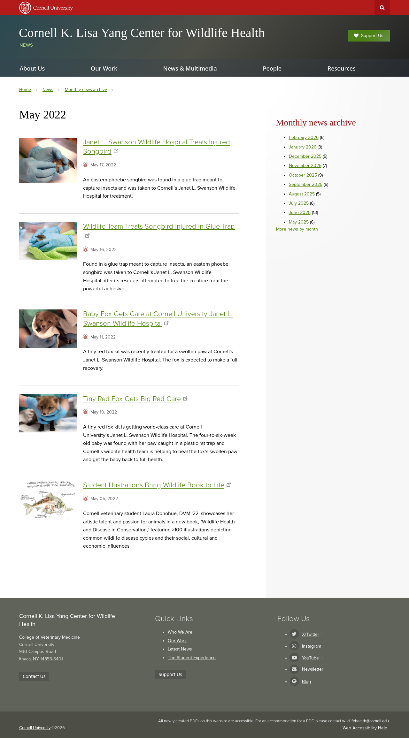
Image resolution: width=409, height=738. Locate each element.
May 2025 (299, 222)
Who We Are (180, 632)
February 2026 (304, 137)
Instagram (313, 646)
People (272, 68)
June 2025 (300, 212)
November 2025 (305, 165)
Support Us (368, 35)
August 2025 (302, 194)
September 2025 (305, 184)
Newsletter (312, 669)
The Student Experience (192, 657)
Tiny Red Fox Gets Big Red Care (135, 399)
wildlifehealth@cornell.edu (365, 721)
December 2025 (305, 156)
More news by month (297, 229)
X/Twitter (312, 634)
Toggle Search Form (382, 7)
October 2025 (303, 175)
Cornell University (34, 727)
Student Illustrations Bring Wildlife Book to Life (157, 485)
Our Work (177, 640)
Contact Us (34, 676)
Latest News (180, 649)
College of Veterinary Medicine (49, 637)
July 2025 (299, 203)
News (26, 45)
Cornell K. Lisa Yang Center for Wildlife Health (142, 33)
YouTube (312, 658)
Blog (306, 681)
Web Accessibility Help (365, 728)
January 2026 (302, 147)
